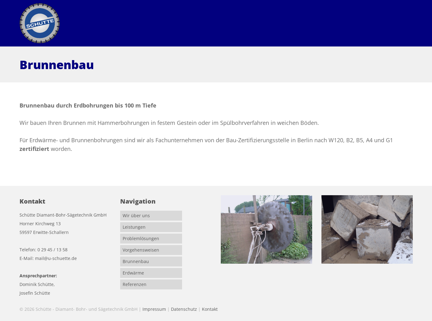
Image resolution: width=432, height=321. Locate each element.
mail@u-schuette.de (56, 258)
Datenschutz (184, 309)
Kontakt (210, 309)
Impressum (154, 309)
